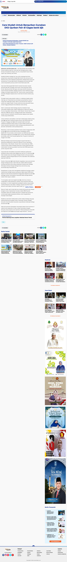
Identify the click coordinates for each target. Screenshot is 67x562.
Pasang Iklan (60, 552)
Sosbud (45, 15)
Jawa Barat (48, 290)
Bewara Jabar (12, 15)
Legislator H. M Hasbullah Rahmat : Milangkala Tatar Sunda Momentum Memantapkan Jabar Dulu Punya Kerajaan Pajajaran (51, 536)
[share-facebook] (41, 35)
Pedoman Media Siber (62, 554)
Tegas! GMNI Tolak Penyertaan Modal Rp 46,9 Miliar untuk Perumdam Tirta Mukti (60, 311)
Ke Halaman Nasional (55, 285)
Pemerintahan (30, 550)
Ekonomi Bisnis (49, 552)
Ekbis (3, 222)
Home (3, 1)
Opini (28, 555)
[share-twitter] (43, 35)
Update (38, 187)
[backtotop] (33, 546)
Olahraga (39, 15)
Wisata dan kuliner (54, 15)
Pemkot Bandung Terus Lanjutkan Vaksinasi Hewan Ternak (17, 217)
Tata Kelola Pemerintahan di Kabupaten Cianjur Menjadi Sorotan (48, 300)
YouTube (14, 555)
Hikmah (19, 15)
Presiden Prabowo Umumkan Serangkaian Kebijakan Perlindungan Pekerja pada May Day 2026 (60, 269)
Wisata (38, 554)
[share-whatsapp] (45, 35)
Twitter (11, 555)
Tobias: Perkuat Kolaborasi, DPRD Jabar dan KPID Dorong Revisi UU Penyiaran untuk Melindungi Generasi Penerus (51, 524)
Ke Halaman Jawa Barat (55, 315)
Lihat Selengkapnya (55, 541)
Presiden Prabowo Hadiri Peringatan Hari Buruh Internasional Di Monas (50, 280)
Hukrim (25, 15)
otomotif (19, 555)
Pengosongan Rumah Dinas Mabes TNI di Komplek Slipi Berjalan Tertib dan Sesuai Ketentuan (60, 280)
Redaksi (59, 550)
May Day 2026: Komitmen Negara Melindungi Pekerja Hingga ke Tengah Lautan (49, 269)
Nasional (47, 260)
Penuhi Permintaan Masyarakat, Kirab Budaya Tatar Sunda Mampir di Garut (60, 300)
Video (5, 15)
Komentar (5, 35)
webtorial (39, 555)
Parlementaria (20, 550)
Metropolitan (32, 15)
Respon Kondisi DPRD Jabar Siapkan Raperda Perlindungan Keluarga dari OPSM (52, 530)
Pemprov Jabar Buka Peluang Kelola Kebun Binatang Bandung (52, 518)
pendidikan (20, 552)
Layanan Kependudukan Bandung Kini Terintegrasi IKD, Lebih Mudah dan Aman (52, 512)
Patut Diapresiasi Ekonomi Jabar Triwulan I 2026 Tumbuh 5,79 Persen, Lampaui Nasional (50, 311)
